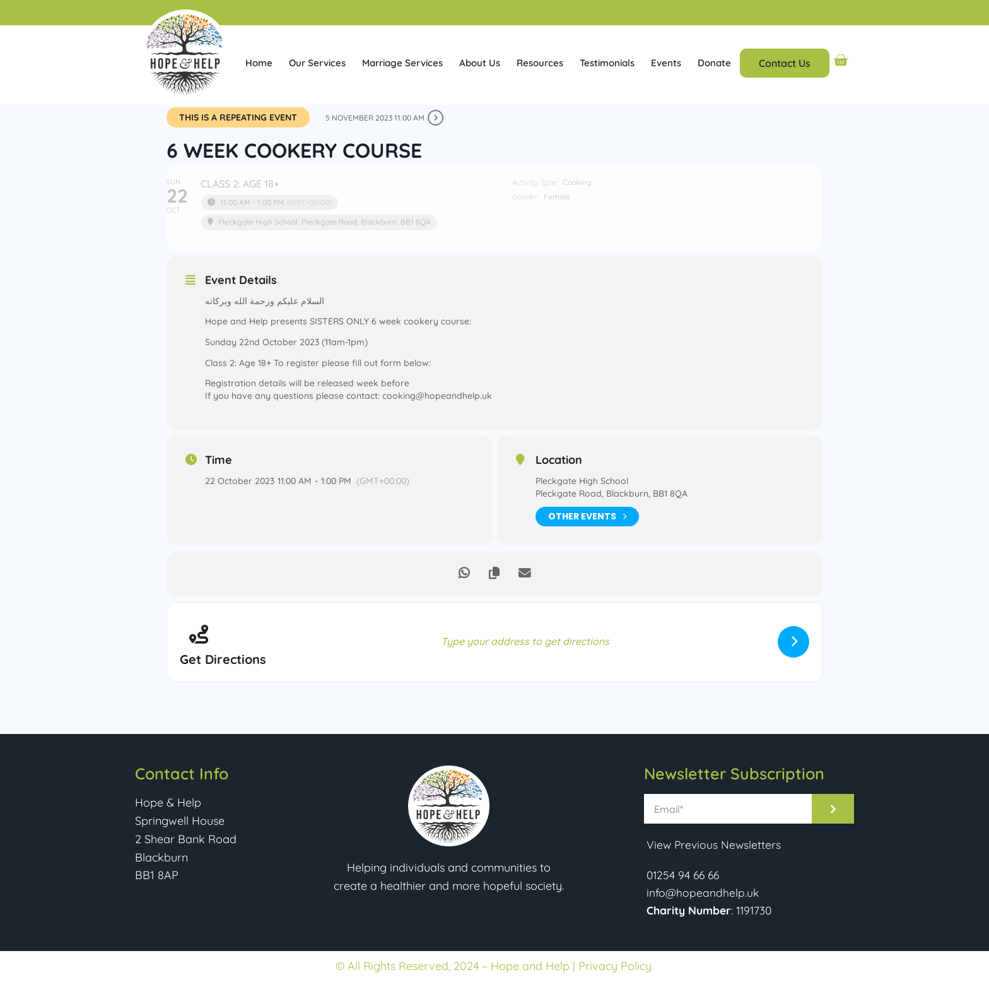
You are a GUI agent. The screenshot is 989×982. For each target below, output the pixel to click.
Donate (714, 63)
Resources (540, 63)
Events (666, 63)
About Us (479, 63)
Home (258, 63)
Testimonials (607, 63)
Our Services (317, 63)
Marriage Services (402, 63)
